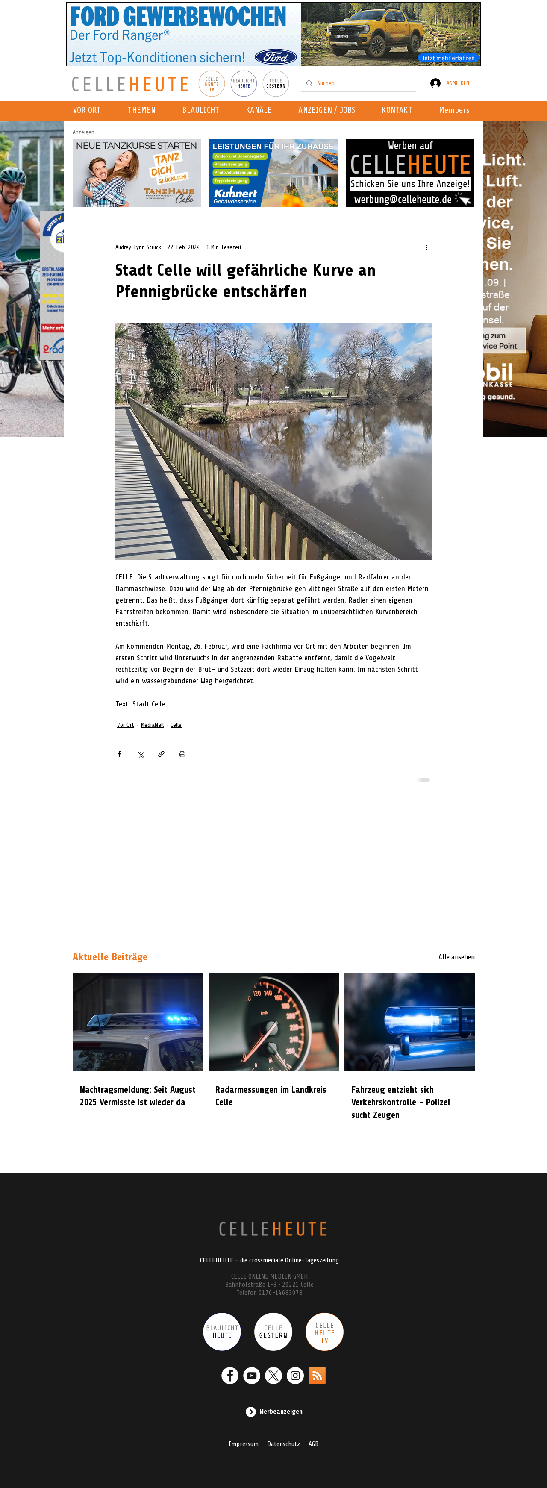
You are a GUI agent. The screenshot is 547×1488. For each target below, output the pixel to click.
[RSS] (317, 1375)
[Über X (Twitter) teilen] (140, 754)
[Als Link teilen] (161, 754)
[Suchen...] (358, 83)
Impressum (244, 1444)
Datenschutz (283, 1444)
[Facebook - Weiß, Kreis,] (229, 1375)
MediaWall (152, 725)
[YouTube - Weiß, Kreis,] (251, 1375)
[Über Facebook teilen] (119, 754)
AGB (313, 1444)
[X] (273, 1375)
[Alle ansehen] (444, 957)
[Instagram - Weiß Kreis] (295, 1375)
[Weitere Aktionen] (426, 247)
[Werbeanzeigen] (273, 1412)
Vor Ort (125, 725)
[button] (261, 111)
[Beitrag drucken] (182, 754)
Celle (176, 725)
